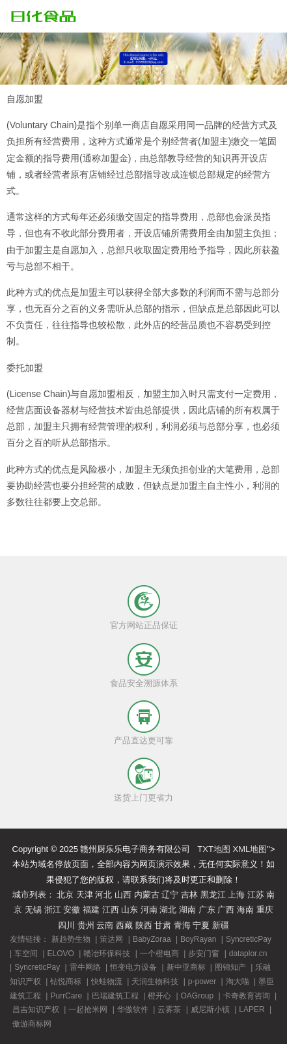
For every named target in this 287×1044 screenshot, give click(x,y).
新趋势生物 (70, 939)
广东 (206, 909)
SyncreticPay (248, 939)
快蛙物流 (106, 981)
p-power (202, 981)
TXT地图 (213, 849)
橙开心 (159, 995)
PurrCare (66, 995)
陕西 (143, 925)
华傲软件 (132, 1009)
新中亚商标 (186, 967)
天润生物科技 (154, 981)
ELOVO (61, 953)
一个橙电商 (159, 953)
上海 (236, 895)
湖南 (187, 909)
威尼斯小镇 (210, 1009)
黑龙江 (213, 895)
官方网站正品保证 (144, 625)
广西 (225, 909)
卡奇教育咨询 (246, 995)
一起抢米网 (87, 1009)
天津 (84, 895)
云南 (104, 925)
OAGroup (197, 995)
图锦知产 (230, 967)
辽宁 (169, 895)
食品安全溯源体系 (144, 683)
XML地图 (250, 849)
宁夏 (201, 925)
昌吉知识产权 (35, 1009)
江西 (110, 909)
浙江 (52, 909)
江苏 (255, 895)
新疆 (220, 925)
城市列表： (33, 895)
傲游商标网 (31, 1023)
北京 (65, 895)
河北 (103, 895)
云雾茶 (169, 1009)
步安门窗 (203, 953)
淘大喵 (237, 981)
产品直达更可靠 (143, 740)
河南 (149, 909)
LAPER (251, 1009)
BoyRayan (198, 939)
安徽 (71, 909)
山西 (123, 895)
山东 (129, 909)
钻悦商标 (65, 981)
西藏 (124, 925)
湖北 (167, 909)
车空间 (26, 953)
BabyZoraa (152, 939)
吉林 (189, 895)
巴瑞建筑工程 (115, 995)
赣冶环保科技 (106, 953)
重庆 (264, 909)
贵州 (85, 925)
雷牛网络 (85, 967)
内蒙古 (146, 895)
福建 (91, 909)
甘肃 (162, 925)
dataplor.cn (248, 953)
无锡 (33, 909)
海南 (245, 909)
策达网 (111, 939)
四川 (66, 925)
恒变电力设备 (133, 967)
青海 (182, 925)
